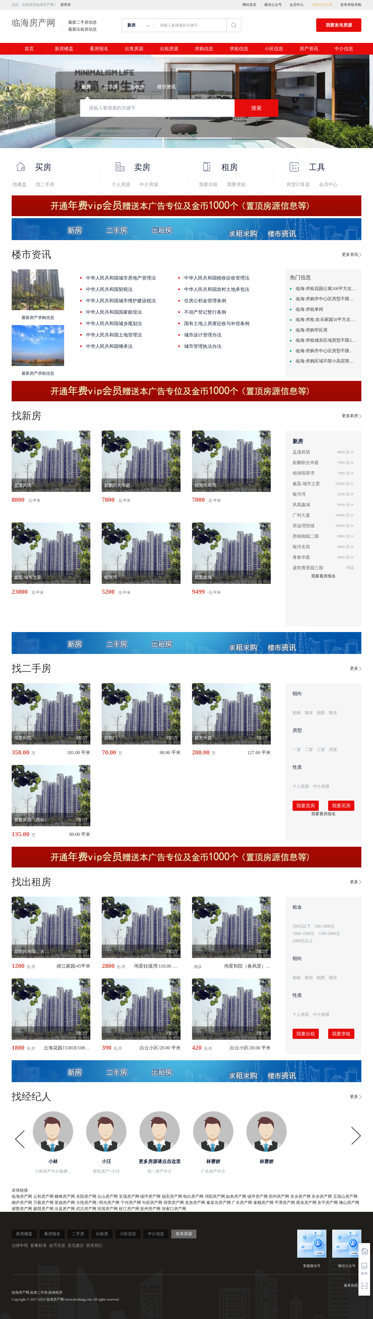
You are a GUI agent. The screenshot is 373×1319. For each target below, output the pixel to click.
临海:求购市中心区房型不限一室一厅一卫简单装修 (326, 350)
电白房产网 (193, 1196)
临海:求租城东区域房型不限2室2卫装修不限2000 (326, 340)
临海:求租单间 (309, 309)
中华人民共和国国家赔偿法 (114, 312)
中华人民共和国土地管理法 (114, 334)
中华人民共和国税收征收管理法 (216, 277)
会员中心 (297, 5)
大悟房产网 (86, 1202)
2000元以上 (303, 941)
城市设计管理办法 (202, 334)
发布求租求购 (350, 5)
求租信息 (238, 49)
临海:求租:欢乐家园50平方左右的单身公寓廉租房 (326, 319)
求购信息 (203, 49)
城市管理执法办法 (202, 346)
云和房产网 (43, 1196)
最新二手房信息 (82, 22)
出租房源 (169, 49)
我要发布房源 (339, 25)
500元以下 (302, 926)
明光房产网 (109, 1202)
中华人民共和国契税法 (109, 289)
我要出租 (208, 184)
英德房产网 (64, 1202)
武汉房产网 (86, 1209)
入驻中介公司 (322, 5)
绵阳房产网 (215, 1196)
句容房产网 (152, 1202)
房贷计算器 (298, 184)
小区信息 (273, 49)
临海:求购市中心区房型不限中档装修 (326, 298)
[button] (9, 101)
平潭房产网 (285, 1202)
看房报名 (99, 49)
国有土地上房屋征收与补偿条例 (216, 323)
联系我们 (94, 1245)
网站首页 (249, 5)
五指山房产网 (345, 1196)
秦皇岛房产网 (218, 1202)
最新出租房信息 (82, 29)
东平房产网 (327, 1202)
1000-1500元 (303, 933)
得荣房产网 (173, 1202)
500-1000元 (325, 926)
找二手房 (45, 184)
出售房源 (134, 49)
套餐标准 (38, 1245)
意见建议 (76, 1245)
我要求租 (236, 184)
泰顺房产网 (263, 1202)
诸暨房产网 (22, 1209)
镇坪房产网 (150, 1196)
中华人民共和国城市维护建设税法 (121, 300)
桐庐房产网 (22, 1202)
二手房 (78, 1234)
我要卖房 (305, 805)
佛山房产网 (349, 1202)
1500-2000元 (329, 933)
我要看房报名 (323, 576)
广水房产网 (242, 1202)
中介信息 (343, 49)
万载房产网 (43, 1202)
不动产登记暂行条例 (205, 312)
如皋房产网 (236, 1196)
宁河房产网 (131, 1202)
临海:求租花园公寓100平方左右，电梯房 (326, 288)
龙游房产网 (195, 1202)
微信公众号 (273, 5)
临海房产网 (33, 22)
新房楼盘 (64, 49)
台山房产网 (107, 1196)
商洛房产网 (306, 1202)
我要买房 (341, 805)
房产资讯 (308, 49)
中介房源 (149, 184)
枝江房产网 (129, 1209)
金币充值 (57, 1245)
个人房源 (121, 184)
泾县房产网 (64, 1209)
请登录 (65, 5)
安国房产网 (107, 1209)
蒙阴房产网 (43, 1209)
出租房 (102, 1234)
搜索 (256, 108)
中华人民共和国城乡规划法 (114, 323)
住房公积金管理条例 (205, 300)
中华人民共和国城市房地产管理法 (121, 277)
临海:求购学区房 (312, 330)
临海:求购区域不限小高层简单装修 (326, 361)
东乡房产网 (300, 1196)
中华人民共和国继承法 (109, 346)
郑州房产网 (279, 1196)
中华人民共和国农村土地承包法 (216, 289)
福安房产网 (172, 1196)
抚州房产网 (150, 1209)
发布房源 (184, 1234)
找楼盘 (20, 184)
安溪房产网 (129, 1196)
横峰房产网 (64, 1196)
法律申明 (20, 1245)
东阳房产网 (86, 1196)
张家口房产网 (174, 1209)
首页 (29, 49)
